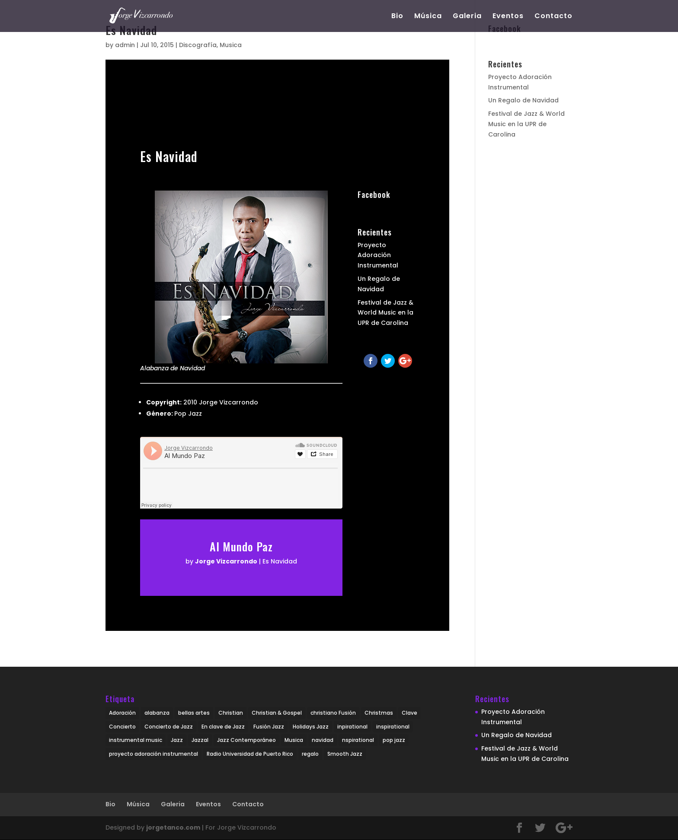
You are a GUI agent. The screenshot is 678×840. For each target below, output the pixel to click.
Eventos (508, 17)
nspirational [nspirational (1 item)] (358, 740)
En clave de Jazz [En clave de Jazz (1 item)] (223, 726)
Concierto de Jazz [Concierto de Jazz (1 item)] (168, 726)
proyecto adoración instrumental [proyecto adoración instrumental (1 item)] (153, 753)
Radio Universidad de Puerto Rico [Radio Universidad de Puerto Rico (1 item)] (250, 753)
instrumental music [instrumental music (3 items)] (135, 740)
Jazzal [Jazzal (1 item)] (200, 740)
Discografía (198, 45)
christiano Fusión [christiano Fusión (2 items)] (333, 712)
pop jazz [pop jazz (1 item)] (394, 740)
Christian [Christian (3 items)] (230, 712)
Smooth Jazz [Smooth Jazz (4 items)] (344, 753)
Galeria (467, 17)
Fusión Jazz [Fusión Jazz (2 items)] (268, 726)
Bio (397, 17)
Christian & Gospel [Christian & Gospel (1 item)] (277, 712)
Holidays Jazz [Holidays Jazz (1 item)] (311, 726)
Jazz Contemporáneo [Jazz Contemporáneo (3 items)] (246, 740)
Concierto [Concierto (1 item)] (122, 726)
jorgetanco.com (173, 827)
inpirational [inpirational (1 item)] (352, 726)
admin (125, 45)
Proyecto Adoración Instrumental (378, 255)
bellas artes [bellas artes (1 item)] (194, 712)
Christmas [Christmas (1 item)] (379, 712)
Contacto (553, 17)
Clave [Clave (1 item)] (409, 712)
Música (428, 17)
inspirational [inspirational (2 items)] (392, 726)
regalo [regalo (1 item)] (310, 753)
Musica (231, 45)
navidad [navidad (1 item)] (322, 740)
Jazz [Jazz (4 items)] (177, 740)
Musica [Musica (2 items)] (294, 740)
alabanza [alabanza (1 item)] (157, 712)
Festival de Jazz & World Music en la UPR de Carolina (385, 313)
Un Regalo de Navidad (523, 100)
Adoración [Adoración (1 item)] (122, 712)
